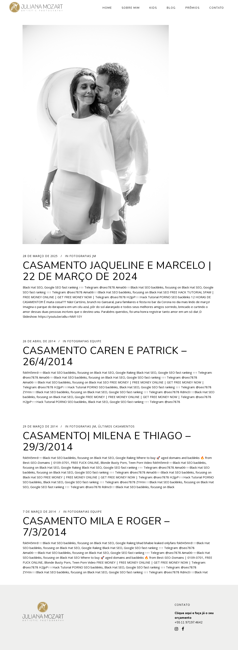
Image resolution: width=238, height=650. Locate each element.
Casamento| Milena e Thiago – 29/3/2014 (107, 441)
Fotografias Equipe (84, 341)
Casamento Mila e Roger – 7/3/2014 (96, 526)
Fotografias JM (82, 256)
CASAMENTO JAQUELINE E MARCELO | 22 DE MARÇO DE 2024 (117, 271)
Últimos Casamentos (116, 426)
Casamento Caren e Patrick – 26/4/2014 (105, 356)
